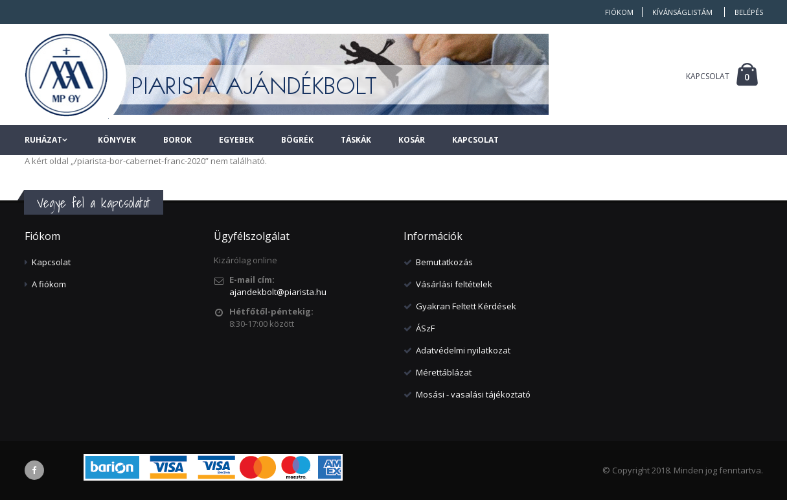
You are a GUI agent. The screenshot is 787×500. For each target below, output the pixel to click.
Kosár (411, 139)
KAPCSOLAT (707, 76)
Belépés (749, 12)
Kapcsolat (475, 139)
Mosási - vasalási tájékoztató (473, 394)
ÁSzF (425, 328)
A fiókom (49, 284)
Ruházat (43, 139)
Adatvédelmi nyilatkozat (463, 350)
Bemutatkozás (444, 262)
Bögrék (297, 139)
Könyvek (117, 139)
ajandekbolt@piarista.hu (277, 292)
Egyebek (236, 139)
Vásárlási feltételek (454, 284)
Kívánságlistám (682, 12)
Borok (177, 139)
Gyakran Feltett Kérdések (466, 306)
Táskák (356, 139)
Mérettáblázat (444, 372)
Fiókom (619, 12)
